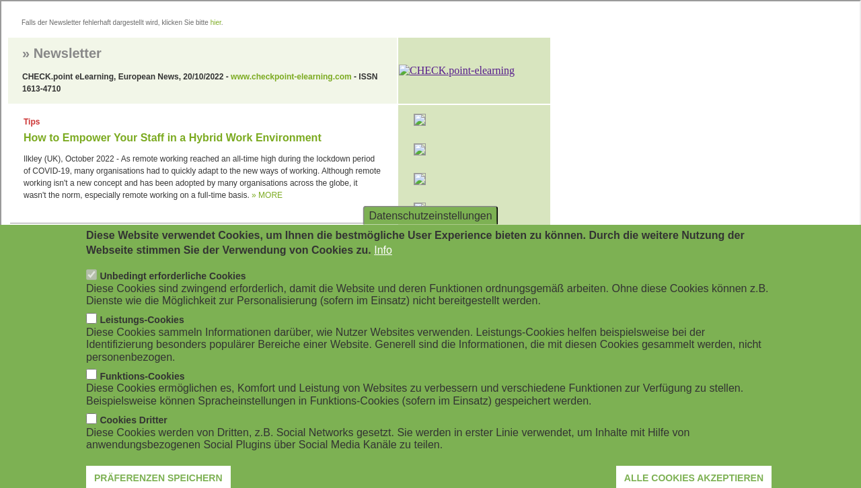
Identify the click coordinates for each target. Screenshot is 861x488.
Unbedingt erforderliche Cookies (173, 290)
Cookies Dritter (133, 434)
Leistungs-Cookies (142, 333)
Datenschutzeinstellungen (430, 229)
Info (383, 264)
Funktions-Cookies (142, 390)
